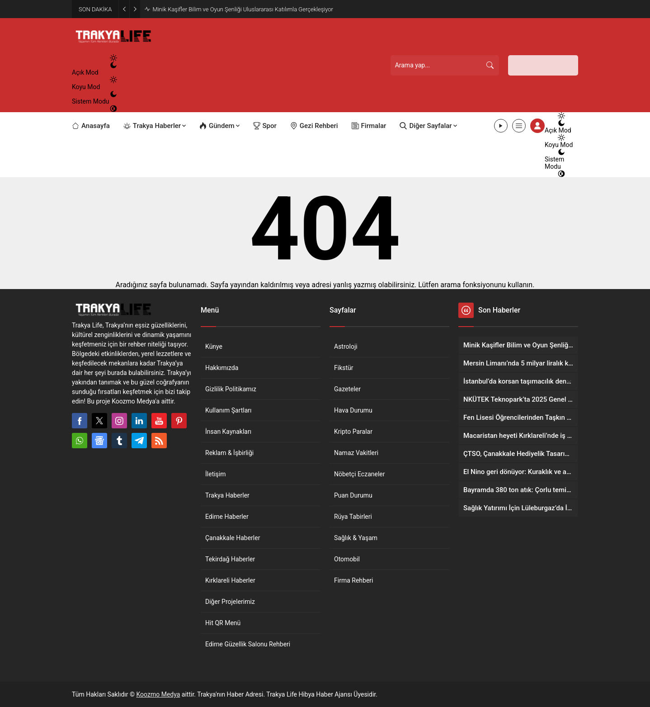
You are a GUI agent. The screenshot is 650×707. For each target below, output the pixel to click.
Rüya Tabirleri (353, 516)
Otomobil (347, 559)
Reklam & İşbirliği (229, 452)
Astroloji (346, 346)
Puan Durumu (353, 495)
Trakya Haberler (227, 495)
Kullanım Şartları (228, 410)
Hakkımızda (221, 367)
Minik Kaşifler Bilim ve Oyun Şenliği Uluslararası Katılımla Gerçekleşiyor (242, 9)
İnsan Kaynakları (228, 431)
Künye (213, 346)
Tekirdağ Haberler (230, 559)
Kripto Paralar (353, 431)
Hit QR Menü (222, 622)
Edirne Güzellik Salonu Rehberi (247, 644)
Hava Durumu (353, 410)
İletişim (215, 474)
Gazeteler (347, 389)
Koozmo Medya (158, 694)
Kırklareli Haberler (230, 580)
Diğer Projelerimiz (230, 601)
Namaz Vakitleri (356, 452)
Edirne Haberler (227, 516)
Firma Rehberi (353, 580)
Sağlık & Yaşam (355, 537)
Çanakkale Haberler (232, 537)
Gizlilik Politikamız (230, 389)
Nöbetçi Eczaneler (359, 474)
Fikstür (343, 367)
